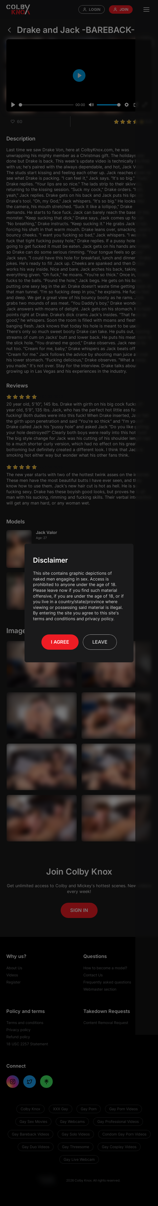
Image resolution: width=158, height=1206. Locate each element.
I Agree (60, 642)
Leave (99, 642)
